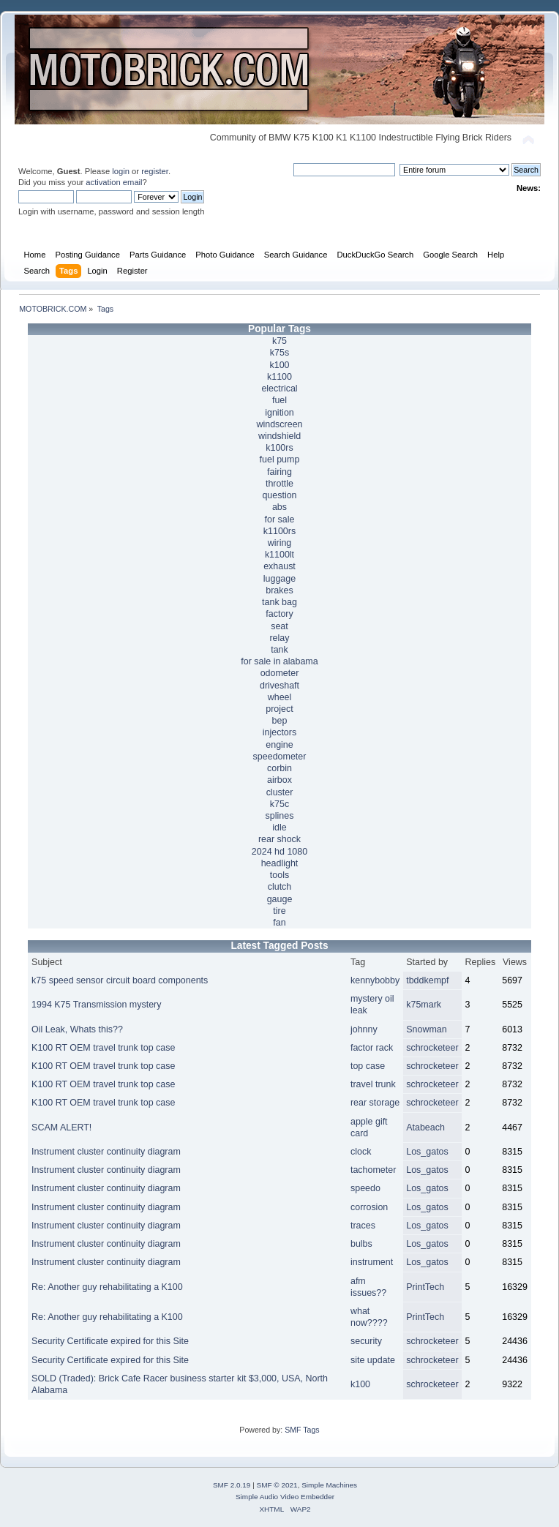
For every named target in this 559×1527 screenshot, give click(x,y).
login (121, 171)
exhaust (279, 566)
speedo (365, 1188)
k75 (279, 341)
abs (279, 507)
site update (372, 1360)
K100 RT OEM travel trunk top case (103, 1048)
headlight (280, 863)
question (279, 495)
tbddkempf (427, 980)
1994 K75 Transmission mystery (96, 1004)
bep (280, 721)
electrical (279, 388)
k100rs (279, 448)
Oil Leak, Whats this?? (77, 1029)
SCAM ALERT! (61, 1127)
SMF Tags (302, 1429)
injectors (279, 732)
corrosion (369, 1207)
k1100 (279, 377)
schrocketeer (432, 1048)
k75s (279, 353)
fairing (279, 472)
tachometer (373, 1170)
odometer (279, 673)
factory (279, 614)
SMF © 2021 (277, 1485)
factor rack (371, 1048)
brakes (279, 590)
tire (279, 911)
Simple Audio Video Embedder (285, 1497)
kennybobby (374, 980)
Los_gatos (427, 1152)
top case (367, 1066)
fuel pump (280, 459)
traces (362, 1225)
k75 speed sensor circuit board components (119, 980)
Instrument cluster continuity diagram (106, 1152)
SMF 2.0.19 (232, 1485)
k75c (279, 804)
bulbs (361, 1244)
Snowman (426, 1029)
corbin (279, 768)
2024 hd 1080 (279, 852)
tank (279, 650)
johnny (364, 1029)
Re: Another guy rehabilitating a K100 (107, 1287)
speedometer (280, 756)
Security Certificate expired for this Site (110, 1341)
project (279, 709)
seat (279, 626)
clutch (280, 887)
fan (279, 923)
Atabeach (425, 1127)
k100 (279, 365)
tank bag (279, 602)
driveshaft (279, 685)
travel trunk (373, 1084)
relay (279, 638)
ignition (279, 413)
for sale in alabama (279, 661)
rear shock (279, 839)
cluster (279, 792)
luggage (279, 579)
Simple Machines (329, 1485)
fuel (279, 400)
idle (279, 827)
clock (360, 1152)
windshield (279, 436)
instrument (371, 1262)
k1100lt (279, 554)
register (154, 171)
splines (280, 816)
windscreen (279, 424)
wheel (280, 697)
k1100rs (279, 531)
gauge (280, 899)
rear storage (374, 1103)
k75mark (423, 1004)
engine (279, 745)
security (366, 1341)
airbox (279, 780)
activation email (114, 182)
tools (279, 875)
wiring (280, 543)
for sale (280, 519)
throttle (279, 484)
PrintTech (425, 1287)
